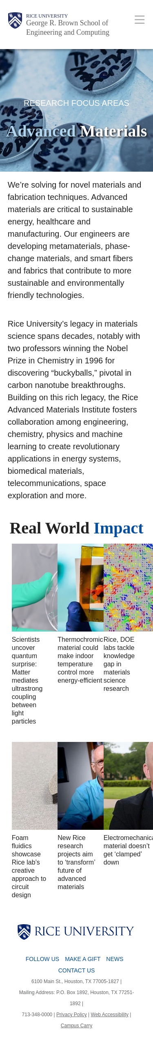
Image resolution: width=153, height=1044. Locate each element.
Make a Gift (82, 959)
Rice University (47, 15)
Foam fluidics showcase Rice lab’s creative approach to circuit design (29, 866)
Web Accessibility (110, 1014)
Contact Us (76, 970)
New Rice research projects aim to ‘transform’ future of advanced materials (76, 862)
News (114, 959)
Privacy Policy (71, 1014)
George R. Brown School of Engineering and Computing (67, 27)
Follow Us (42, 959)
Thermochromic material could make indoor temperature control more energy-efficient (80, 660)
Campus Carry (76, 1025)
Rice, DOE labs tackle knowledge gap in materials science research (119, 664)
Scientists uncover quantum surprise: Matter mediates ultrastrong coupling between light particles (27, 680)
